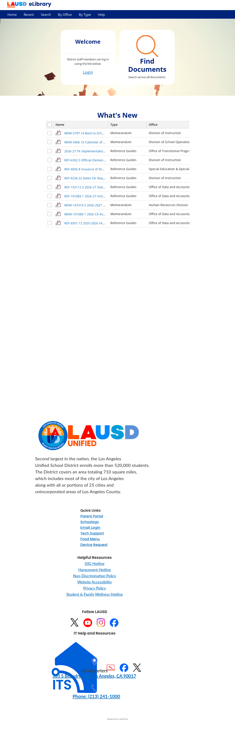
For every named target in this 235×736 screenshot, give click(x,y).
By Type (85, 14)
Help (101, 14)
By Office (65, 14)
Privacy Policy (94, 588)
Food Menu (90, 539)
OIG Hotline (94, 563)
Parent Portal (91, 516)
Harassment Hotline (94, 569)
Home (12, 14)
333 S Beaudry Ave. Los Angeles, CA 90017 (94, 675)
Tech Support (92, 533)
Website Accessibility (94, 582)
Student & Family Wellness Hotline (94, 594)
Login (88, 72)
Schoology (89, 521)
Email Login (90, 527)
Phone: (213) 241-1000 (96, 696)
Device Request (94, 544)
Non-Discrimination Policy (94, 576)
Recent (29, 14)
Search (46, 14)
